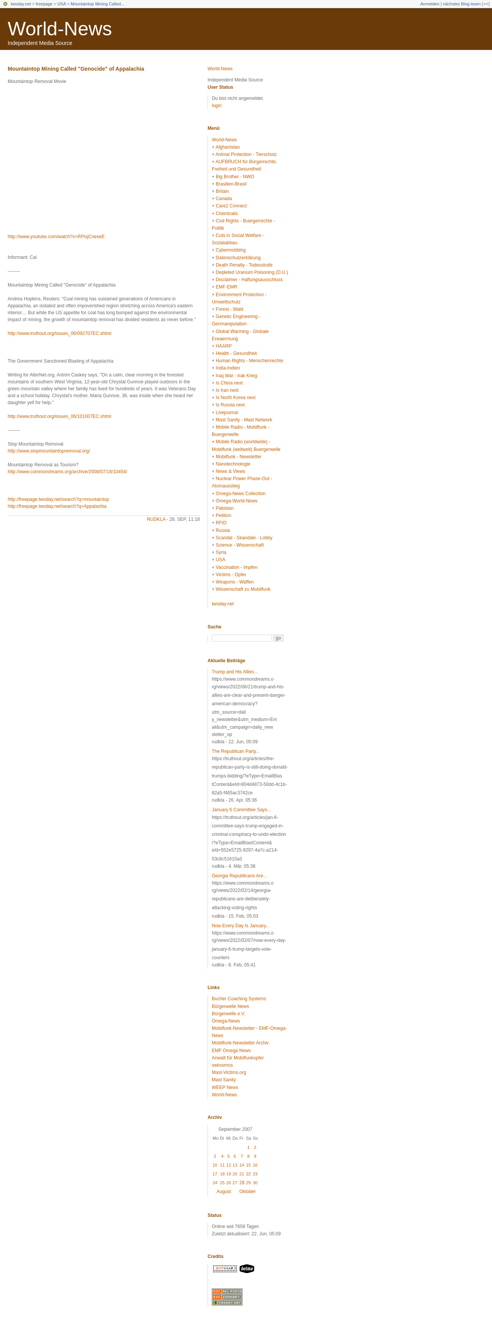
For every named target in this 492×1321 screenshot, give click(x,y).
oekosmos (222, 1065)
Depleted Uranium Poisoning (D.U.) (252, 272)
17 (215, 1174)
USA (61, 4)
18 (222, 1174)
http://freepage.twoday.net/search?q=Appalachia (57, 506)
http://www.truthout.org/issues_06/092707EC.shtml (59, 333)
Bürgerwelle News (230, 1006)
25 (222, 1182)
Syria (221, 552)
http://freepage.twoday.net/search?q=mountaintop (58, 499)
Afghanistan (228, 147)
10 (215, 1165)
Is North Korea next (235, 397)
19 (228, 1174)
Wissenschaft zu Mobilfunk (243, 589)
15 (248, 1165)
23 (255, 1174)
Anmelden (430, 4)
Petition (223, 515)
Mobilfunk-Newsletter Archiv (240, 1043)
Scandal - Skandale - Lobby (244, 537)
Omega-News (226, 1021)
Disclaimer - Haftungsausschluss (249, 279)
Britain (222, 191)
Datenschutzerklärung (238, 257)
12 (228, 1165)
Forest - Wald (229, 309)
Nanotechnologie (233, 464)
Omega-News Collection (240, 493)
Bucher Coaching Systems (239, 998)
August (223, 1191)
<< (485, 4)
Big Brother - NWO (235, 176)
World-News (60, 29)
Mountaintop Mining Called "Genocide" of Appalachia (76, 69)
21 (241, 1174)
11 (222, 1165)
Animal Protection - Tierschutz (246, 154)
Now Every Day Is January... (241, 925)
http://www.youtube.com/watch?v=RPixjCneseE (56, 236)
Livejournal (227, 412)
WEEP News (225, 1087)
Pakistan (224, 508)
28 (241, 1182)
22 (248, 1174)
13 (235, 1165)
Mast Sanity (224, 1079)
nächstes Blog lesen (461, 4)
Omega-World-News (236, 501)
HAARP (223, 346)
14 (241, 1165)
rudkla (156, 519)
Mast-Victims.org (229, 1072)
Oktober (247, 1191)
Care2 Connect (231, 206)
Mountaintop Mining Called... (97, 4)
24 (215, 1182)
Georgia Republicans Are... (239, 875)
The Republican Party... (236, 751)
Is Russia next (230, 405)
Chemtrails (227, 213)
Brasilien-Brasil (231, 184)
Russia (223, 530)
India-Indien (228, 368)
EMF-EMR (226, 287)
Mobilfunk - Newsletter (238, 456)
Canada (224, 198)
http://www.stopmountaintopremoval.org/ (49, 451)
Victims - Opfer (231, 574)
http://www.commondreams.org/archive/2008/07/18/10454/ (67, 471)
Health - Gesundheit (236, 353)
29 (248, 1182)
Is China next (229, 383)
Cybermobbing (231, 250)
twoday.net (21, 4)
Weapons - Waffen (235, 582)
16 (255, 1165)
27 (235, 1182)
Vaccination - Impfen (237, 567)
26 (228, 1182)
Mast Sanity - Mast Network (244, 420)
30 (255, 1182)
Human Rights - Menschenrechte (249, 360)
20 (235, 1174)
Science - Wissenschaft (240, 545)
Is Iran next (227, 390)
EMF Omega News (231, 1050)
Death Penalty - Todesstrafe (244, 265)
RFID (221, 522)
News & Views (230, 471)
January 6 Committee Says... (241, 809)
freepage (44, 4)
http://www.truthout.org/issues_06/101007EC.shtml (59, 416)
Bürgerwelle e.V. (228, 1013)
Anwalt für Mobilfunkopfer (238, 1058)
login (216, 105)
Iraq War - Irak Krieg (236, 375)
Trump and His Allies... (235, 672)
